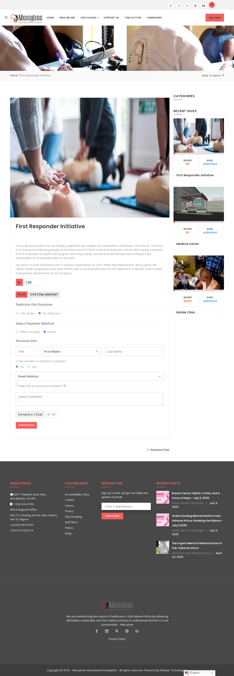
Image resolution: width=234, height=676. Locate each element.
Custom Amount (44, 294)
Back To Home (211, 75)
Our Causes (89, 17)
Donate (214, 18)
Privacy (69, 511)
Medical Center (187, 244)
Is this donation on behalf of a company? (41, 361)
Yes (34, 366)
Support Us (111, 17)
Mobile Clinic (185, 312)
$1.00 (22, 294)
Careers (69, 505)
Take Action (132, 17)
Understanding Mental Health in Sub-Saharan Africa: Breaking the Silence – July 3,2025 (197, 520)
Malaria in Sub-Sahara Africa (191, 553)
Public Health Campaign (188, 503)
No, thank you (51, 313)
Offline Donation (30, 332)
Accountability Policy (77, 494)
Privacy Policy (117, 639)
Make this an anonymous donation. (41, 386)
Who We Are (67, 17)
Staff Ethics (71, 522)
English (192, 673)
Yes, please (27, 313)
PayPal (51, 332)
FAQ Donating (73, 516)
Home (50, 17)
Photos (69, 528)
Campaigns (154, 17)
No (22, 366)
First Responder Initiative (195, 175)
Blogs (68, 533)
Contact (69, 500)
